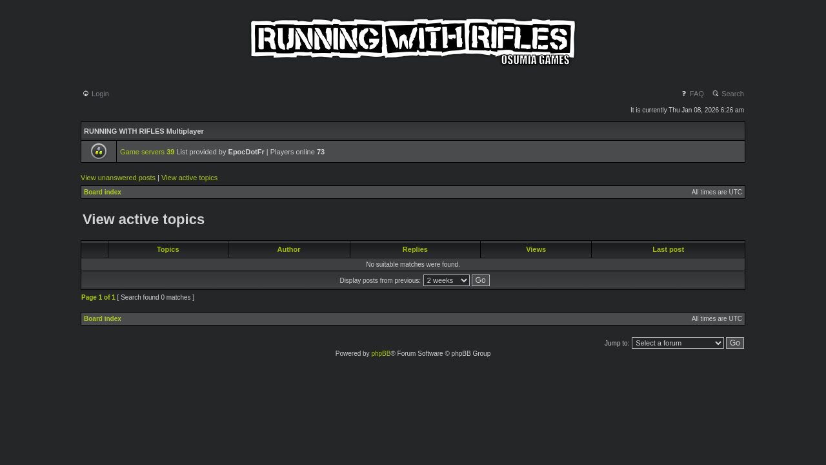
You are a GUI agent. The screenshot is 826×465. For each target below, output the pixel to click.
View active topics (189, 177)
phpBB (380, 353)
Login (95, 94)
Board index (102, 192)
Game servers (147, 152)
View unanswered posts (118, 177)
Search (728, 94)
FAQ (692, 94)
